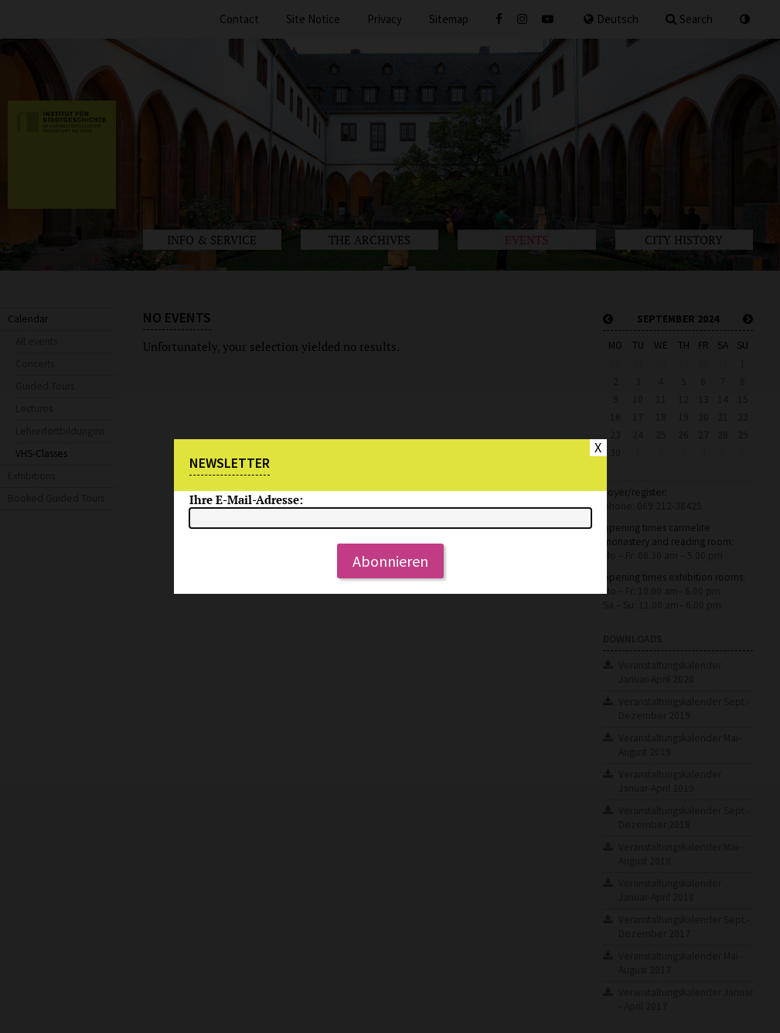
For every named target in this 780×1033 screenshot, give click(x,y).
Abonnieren (390, 561)
